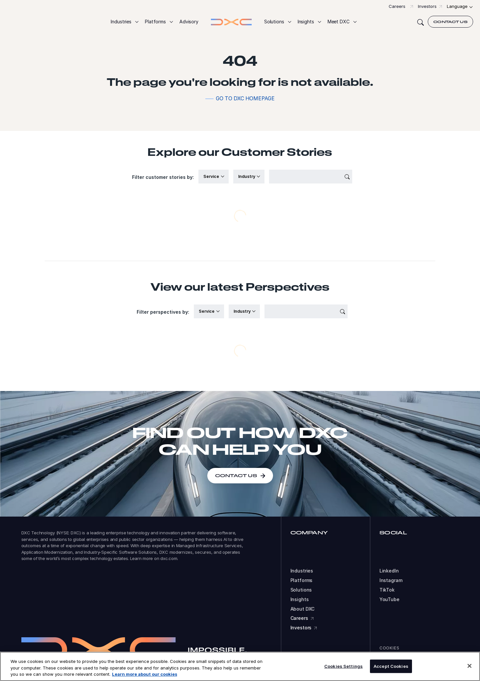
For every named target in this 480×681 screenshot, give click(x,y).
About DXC (302, 609)
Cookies (389, 647)
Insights (299, 599)
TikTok (387, 590)
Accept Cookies (391, 666)
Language (457, 6)
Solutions (301, 590)
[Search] (420, 21)
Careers (397, 6)
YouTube (389, 599)
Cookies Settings (343, 666)
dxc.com (168, 558)
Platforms (301, 580)
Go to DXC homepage (245, 98)
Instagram (390, 580)
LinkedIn (389, 570)
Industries (301, 570)
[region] (240, 666)
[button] (124, 21)
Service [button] (211, 176)
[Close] (469, 666)
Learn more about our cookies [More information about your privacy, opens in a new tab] (144, 674)
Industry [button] (247, 176)
